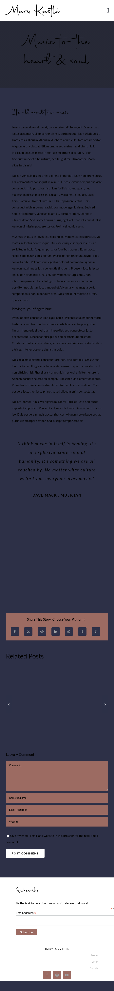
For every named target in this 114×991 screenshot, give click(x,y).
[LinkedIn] (55, 631)
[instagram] (57, 975)
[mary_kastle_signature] (32, 3)
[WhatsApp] (69, 631)
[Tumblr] (82, 631)
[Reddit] (42, 631)
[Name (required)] (57, 798)
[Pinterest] (96, 631)
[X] (28, 631)
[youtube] (67, 975)
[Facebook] (15, 631)
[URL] (57, 822)
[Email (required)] (57, 810)
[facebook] (47, 975)
